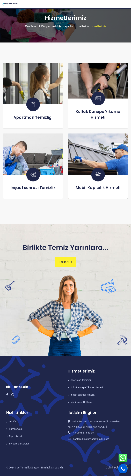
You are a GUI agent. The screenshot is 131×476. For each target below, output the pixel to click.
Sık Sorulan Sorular (19, 443)
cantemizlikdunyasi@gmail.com (90, 439)
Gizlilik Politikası (115, 467)
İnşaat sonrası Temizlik (33, 187)
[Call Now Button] (123, 468)
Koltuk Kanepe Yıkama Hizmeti (86, 387)
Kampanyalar (16, 429)
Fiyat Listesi (15, 436)
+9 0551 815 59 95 (83, 432)
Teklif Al (64, 262)
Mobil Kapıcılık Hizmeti (98, 187)
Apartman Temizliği (33, 117)
